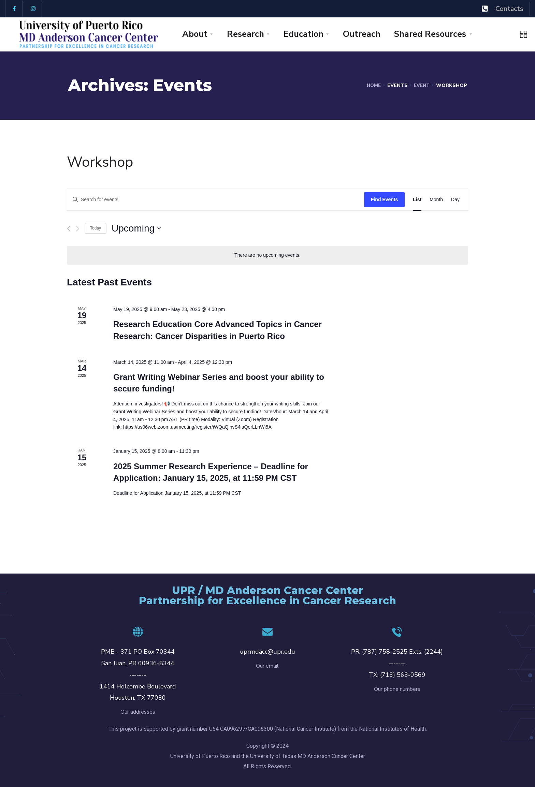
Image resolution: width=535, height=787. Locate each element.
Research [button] (245, 34)
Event (421, 85)
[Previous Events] (69, 228)
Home (371, 85)
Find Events (384, 199)
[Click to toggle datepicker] (136, 228)
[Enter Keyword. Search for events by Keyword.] (215, 199)
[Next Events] (77, 228)
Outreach (361, 34)
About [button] (194, 34)
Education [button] (303, 34)
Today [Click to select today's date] (95, 228)
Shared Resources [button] (430, 34)
